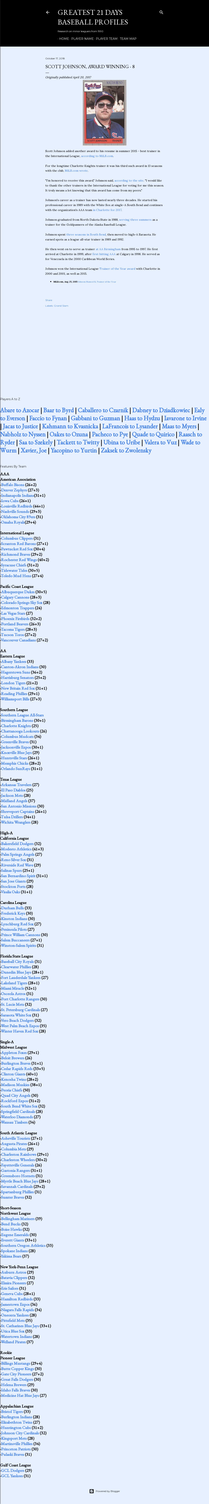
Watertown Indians (16, 1336)
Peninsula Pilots (14, 929)
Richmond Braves (15, 554)
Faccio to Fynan (48, 418)
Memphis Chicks (14, 763)
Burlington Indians (16, 1417)
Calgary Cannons (15, 597)
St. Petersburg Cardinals (20, 1009)
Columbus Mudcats (17, 736)
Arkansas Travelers (16, 784)
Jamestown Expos (15, 1304)
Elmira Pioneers (13, 1283)
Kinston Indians (14, 918)
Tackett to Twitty (78, 442)
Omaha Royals (13, 522)
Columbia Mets (13, 1149)
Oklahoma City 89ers (18, 516)
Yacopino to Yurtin (74, 450)
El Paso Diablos (13, 790)
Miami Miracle (12, 988)
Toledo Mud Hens (16, 575)
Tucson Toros (12, 634)
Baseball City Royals (17, 961)
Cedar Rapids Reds (17, 1068)
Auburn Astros (13, 1272)
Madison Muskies (15, 1084)
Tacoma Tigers (13, 629)
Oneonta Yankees (15, 1315)
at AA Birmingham (108, 249)
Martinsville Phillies (17, 1443)
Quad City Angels (15, 1095)
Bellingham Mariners (18, 1218)
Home (63, 39)
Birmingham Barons (17, 720)
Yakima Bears (11, 1256)
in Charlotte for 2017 (107, 210)
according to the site (129, 180)
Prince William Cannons (20, 934)
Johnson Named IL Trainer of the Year (97, 281)
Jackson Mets (12, 795)
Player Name (81, 39)
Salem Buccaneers (15, 940)
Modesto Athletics (16, 849)
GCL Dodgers (12, 1470)
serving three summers (135, 220)
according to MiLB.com (97, 156)
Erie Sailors (9, 1288)
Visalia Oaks (10, 891)
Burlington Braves (15, 1063)
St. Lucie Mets (12, 1004)
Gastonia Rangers (15, 1170)
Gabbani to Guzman (95, 418)
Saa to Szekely (36, 442)
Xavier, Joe (34, 450)
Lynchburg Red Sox (17, 924)
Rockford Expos (14, 1100)
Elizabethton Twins (16, 1422)
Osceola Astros (13, 993)
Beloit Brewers (12, 1058)
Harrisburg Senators (17, 677)
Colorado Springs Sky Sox (21, 602)
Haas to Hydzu (142, 418)
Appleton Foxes (14, 1052)
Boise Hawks (11, 1229)
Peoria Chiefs (11, 1090)
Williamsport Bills (15, 699)
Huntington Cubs (16, 1427)
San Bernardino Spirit (18, 875)
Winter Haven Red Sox (19, 1031)
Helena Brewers (14, 1384)
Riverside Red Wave (17, 865)
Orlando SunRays (15, 768)
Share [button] (48, 300)
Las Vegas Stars (13, 613)
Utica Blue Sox (13, 1331)
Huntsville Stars (14, 758)
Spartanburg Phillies (17, 1192)
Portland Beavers (14, 624)
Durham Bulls (12, 908)
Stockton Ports (13, 886)
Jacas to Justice (20, 426)
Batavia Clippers (14, 1277)
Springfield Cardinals (18, 1111)
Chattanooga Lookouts (20, 731)
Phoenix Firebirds (15, 618)
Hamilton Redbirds (17, 1299)
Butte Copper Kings (17, 1368)
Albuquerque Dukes (18, 591)
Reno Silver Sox (13, 859)
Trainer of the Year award (117, 269)
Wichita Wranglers (15, 822)
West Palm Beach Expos (20, 1025)
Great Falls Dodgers (17, 1379)
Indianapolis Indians (17, 495)
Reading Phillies (14, 693)
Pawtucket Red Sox (17, 549)
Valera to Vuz (160, 442)
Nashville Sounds (15, 511)
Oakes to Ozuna (69, 434)
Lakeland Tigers (14, 983)
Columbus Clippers (17, 538)
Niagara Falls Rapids (17, 1309)
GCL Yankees (12, 1475)
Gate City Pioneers (16, 1374)
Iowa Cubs (10, 500)
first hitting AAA (104, 254)
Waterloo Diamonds (17, 1117)
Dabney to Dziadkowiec (161, 410)
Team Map (126, 39)
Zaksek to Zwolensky (126, 450)
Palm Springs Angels (17, 854)
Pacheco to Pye (110, 434)
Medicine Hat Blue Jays (20, 1395)
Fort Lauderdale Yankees (21, 977)
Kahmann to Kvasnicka (70, 426)
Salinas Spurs (11, 870)
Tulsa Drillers (12, 816)
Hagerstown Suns (15, 672)
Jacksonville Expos (16, 747)
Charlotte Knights (16, 725)
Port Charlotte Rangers (20, 999)
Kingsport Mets (14, 1438)
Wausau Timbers (14, 1122)
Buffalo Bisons (12, 484)
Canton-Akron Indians (20, 666)
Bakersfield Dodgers (17, 843)
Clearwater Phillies (16, 966)
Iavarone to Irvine (185, 418)
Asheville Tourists (15, 1138)
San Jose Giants (13, 881)
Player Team (105, 39)
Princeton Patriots (16, 1449)
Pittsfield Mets (13, 1320)
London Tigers (13, 683)
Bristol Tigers (12, 1411)
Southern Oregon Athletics (23, 1245)
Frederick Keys (13, 913)
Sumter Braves (12, 1197)
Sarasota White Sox (16, 1015)
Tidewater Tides (14, 570)
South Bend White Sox (19, 1106)
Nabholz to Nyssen (23, 434)
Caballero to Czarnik (103, 410)
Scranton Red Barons (18, 543)
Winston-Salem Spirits (18, 945)
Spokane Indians (14, 1250)
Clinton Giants (13, 1074)
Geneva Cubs (12, 1293)
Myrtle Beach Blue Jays (19, 1181)
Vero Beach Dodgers (17, 1020)
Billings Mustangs (15, 1363)
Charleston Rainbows (18, 1154)
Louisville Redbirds (16, 506)
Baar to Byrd (58, 410)
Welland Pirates (13, 1342)
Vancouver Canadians (18, 640)
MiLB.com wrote (76, 170)
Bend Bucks (11, 1224)
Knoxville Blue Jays (16, 752)
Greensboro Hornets (18, 1175)
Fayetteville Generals (17, 1165)
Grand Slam (61, 305)
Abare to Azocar (19, 410)
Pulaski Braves (12, 1454)
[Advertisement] (104, 348)
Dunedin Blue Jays (16, 972)
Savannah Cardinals (17, 1186)
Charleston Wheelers (18, 1159)
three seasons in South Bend (86, 234)
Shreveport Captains (17, 811)
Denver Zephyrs (14, 490)
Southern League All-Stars (22, 715)
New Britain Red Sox (18, 688)
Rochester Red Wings (19, 559)
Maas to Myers (179, 426)
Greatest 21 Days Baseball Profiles (93, 17)
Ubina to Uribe (121, 442)
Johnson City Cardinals (20, 1433)
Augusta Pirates (14, 1143)
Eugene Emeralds (15, 1234)
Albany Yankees (13, 661)
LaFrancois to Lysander (130, 426)
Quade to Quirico (153, 434)
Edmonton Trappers (17, 608)
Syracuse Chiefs (13, 565)
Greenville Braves (15, 741)
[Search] (161, 11)
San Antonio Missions (18, 806)
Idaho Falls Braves (15, 1390)
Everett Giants (12, 1240)
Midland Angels (14, 800)
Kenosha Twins (13, 1079)
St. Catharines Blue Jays (20, 1325)
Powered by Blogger (104, 1491)
